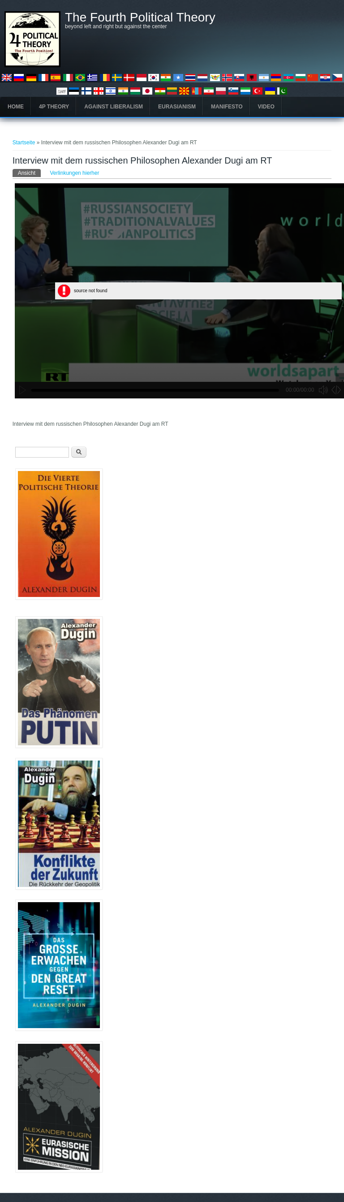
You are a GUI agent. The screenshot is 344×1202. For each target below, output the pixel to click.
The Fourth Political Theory (140, 17)
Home (16, 107)
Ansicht (29, 172)
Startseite (24, 142)
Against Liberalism (113, 107)
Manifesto (226, 107)
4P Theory (54, 107)
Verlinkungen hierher (74, 173)
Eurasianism (177, 107)
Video (266, 107)
